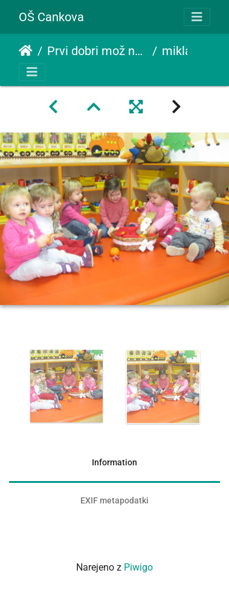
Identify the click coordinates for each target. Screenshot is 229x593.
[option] (66, 386)
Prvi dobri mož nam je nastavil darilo (97, 51)
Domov (26, 51)
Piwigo (138, 567)
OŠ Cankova (51, 17)
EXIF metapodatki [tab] (114, 500)
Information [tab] (114, 462)
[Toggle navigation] (197, 17)
